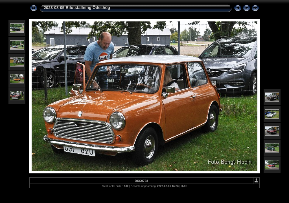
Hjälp (184, 185)
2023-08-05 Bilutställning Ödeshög (77, 7)
